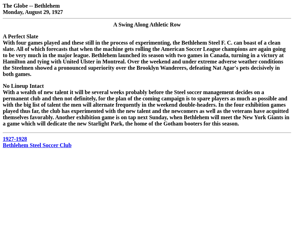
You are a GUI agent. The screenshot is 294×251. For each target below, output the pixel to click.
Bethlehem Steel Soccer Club (37, 145)
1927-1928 (15, 139)
